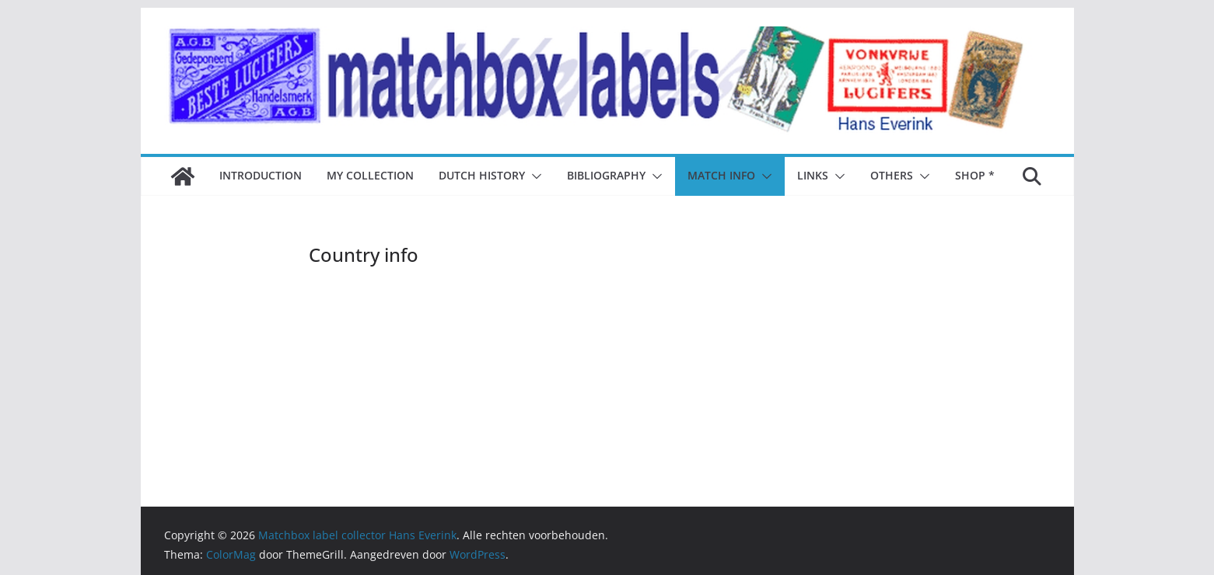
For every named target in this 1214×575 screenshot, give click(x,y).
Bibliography (606, 175)
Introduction (260, 175)
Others (891, 175)
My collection (370, 175)
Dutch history (482, 175)
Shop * (975, 175)
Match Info (721, 175)
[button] (533, 176)
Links (812, 175)
